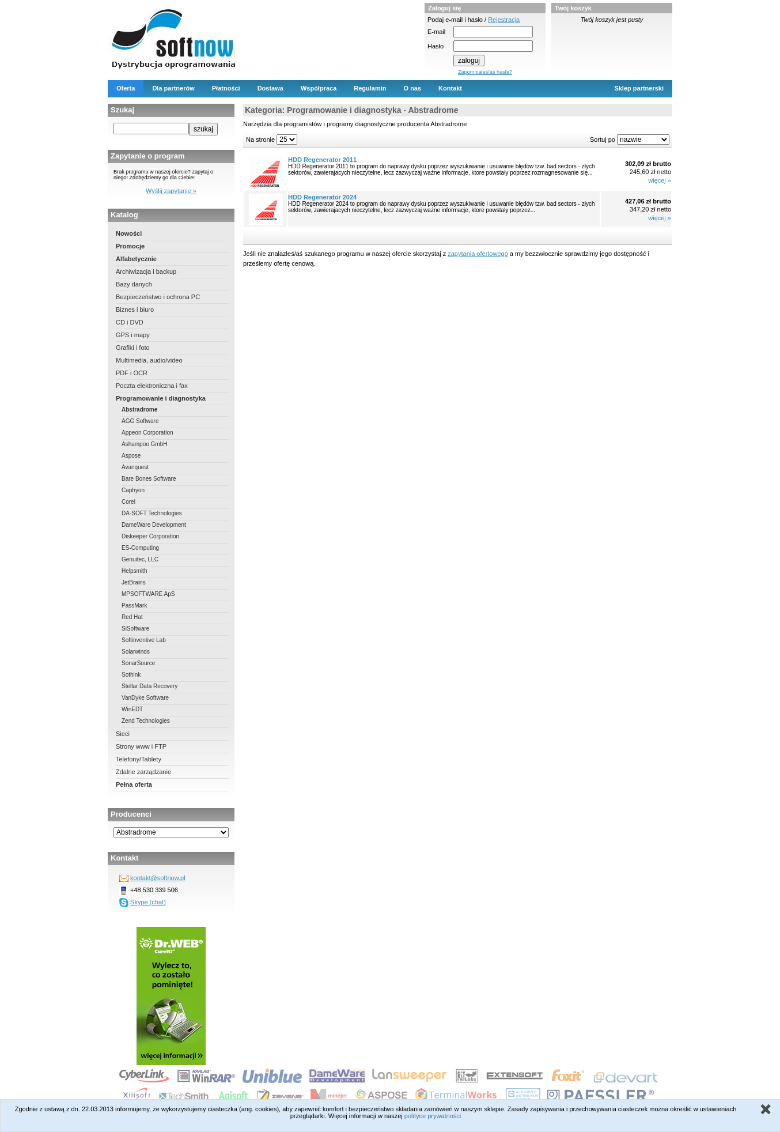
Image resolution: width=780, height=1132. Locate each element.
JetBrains (134, 582)
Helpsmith (134, 571)
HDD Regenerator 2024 (322, 197)
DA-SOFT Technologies (152, 513)
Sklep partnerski (639, 88)
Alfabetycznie (136, 258)
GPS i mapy (133, 334)
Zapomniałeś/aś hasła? (485, 72)
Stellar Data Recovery (149, 686)
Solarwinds (136, 651)
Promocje (130, 246)
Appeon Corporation (147, 432)
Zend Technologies (146, 721)
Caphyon (133, 490)
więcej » (659, 180)
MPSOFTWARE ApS (148, 594)
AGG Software (140, 421)
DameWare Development (154, 525)
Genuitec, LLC (140, 559)
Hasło (435, 46)
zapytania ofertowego (478, 253)
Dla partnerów (173, 88)
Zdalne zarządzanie (143, 771)
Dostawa (270, 88)
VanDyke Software (145, 698)
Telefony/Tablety (138, 759)
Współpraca (318, 88)
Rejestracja (504, 19)
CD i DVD (129, 322)
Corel (128, 502)
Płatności (226, 88)
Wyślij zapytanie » (171, 190)
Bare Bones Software (149, 479)
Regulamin (370, 88)
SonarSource (138, 663)
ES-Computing (140, 548)
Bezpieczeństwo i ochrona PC (158, 296)
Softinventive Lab (144, 640)
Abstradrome (139, 409)
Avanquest (135, 467)
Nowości (129, 233)
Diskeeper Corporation (150, 536)
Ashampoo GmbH (144, 444)
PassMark (134, 605)
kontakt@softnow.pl (157, 877)
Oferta (125, 88)
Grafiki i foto (133, 347)
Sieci (123, 733)
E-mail (436, 31)
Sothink (131, 674)
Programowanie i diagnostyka (161, 398)
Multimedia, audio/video (149, 360)
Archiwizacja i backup (146, 271)
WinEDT (132, 709)
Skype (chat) (148, 902)
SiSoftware (135, 628)
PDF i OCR (131, 372)
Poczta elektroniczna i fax (152, 385)
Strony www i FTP (141, 746)
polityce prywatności (432, 1115)
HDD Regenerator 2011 (322, 159)
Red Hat (132, 617)
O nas (413, 88)
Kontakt (450, 88)
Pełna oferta (134, 784)
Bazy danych (134, 284)
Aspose (131, 455)
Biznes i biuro (135, 309)
